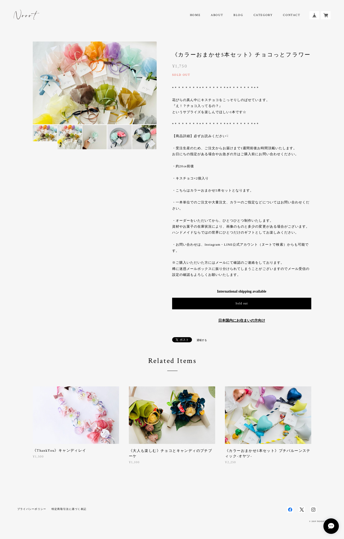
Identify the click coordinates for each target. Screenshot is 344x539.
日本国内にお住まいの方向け (241, 320)
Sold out (242, 303)
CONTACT (291, 15)
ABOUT (217, 15)
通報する (202, 340)
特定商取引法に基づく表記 (69, 509)
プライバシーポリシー (31, 509)
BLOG (238, 15)
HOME (195, 15)
